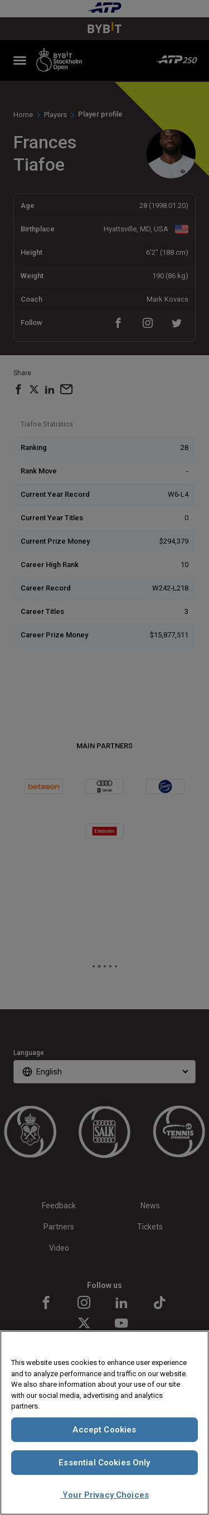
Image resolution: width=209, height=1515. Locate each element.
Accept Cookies (104, 1430)
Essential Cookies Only (104, 1463)
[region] (104, 1422)
